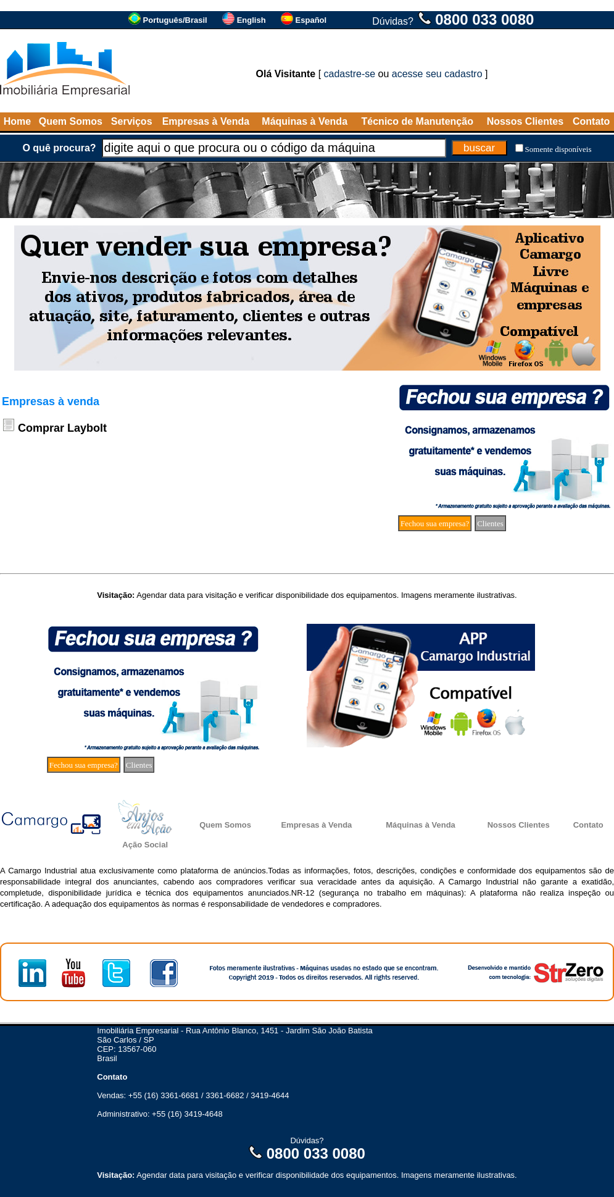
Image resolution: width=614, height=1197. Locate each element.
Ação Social (145, 844)
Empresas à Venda (205, 121)
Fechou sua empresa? (434, 523)
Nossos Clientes (525, 121)
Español (311, 20)
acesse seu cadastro (437, 74)
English (251, 20)
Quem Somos (70, 121)
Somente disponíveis (558, 149)
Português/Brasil (175, 20)
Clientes (490, 523)
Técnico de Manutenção (417, 121)
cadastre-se (350, 74)
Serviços (131, 121)
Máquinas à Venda (304, 121)
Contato (591, 121)
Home (17, 121)
